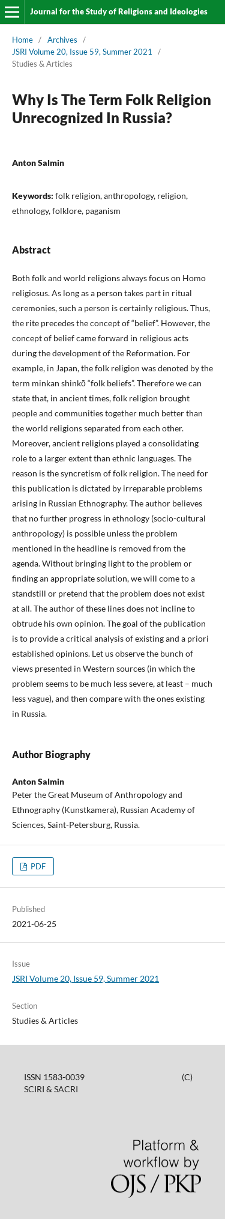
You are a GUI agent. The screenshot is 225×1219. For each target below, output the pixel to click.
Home (22, 39)
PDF (37, 866)
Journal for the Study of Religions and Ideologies (119, 11)
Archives (62, 39)
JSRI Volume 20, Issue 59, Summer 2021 (82, 51)
